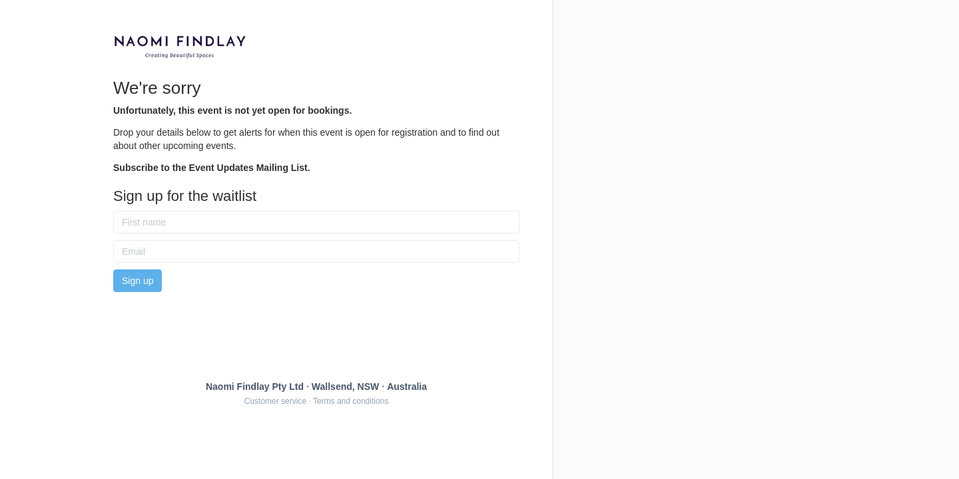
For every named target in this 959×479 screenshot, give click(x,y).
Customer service (275, 401)
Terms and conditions (350, 401)
